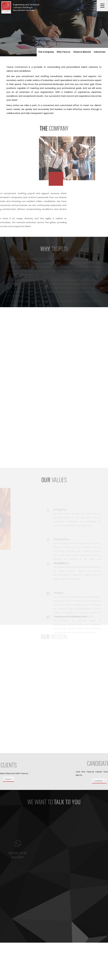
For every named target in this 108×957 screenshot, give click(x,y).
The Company (46, 51)
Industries (99, 51)
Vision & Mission (82, 51)
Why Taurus (63, 51)
